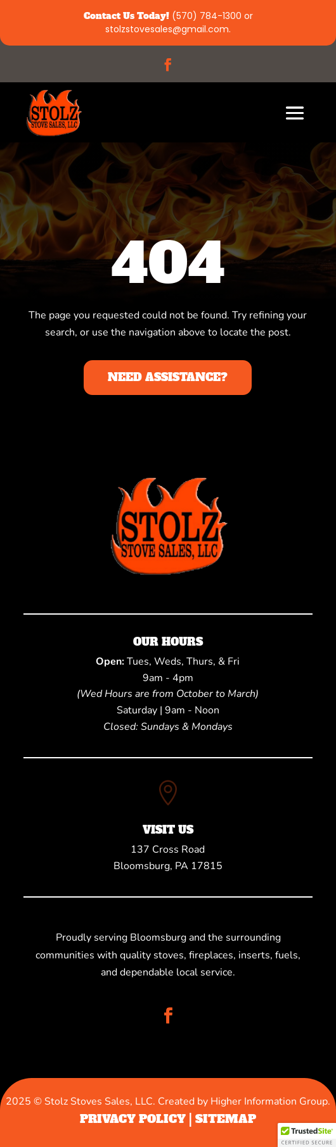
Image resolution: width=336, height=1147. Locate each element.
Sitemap (225, 1119)
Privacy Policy (133, 1119)
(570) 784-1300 (207, 15)
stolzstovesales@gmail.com (167, 29)
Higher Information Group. (270, 1101)
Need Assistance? (168, 377)
